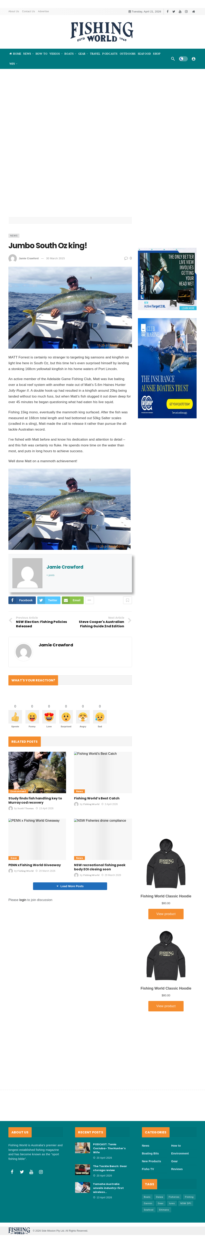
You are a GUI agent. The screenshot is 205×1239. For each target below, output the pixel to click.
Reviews (177, 1169)
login (22, 900)
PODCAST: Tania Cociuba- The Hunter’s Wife (109, 1148)
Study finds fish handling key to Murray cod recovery (35, 801)
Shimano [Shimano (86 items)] (164, 1210)
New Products (151, 1161)
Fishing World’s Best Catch (97, 799)
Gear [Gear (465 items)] (160, 1203)
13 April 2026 (44, 809)
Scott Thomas (25, 809)
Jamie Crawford (29, 258)
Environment (18, 792)
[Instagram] (186, 11)
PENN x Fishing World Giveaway (34, 866)
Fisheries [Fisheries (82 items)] (174, 1197)
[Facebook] (167, 11)
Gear (13, 859)
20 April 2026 (102, 1157)
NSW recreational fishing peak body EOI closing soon (100, 868)
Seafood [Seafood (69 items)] (149, 1210)
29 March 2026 (45, 871)
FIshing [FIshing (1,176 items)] (189, 1197)
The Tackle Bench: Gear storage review (110, 1168)
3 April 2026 (109, 805)
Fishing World (91, 804)
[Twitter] (173, 11)
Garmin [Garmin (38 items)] (148, 1203)
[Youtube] (180, 11)
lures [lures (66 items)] (172, 1203)
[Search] (173, 59)
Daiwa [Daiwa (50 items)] (159, 1197)
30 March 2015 (55, 258)
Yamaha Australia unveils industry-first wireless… (108, 1188)
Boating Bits (150, 1153)
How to (176, 1145)
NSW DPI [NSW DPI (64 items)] (185, 1203)
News (14, 235)
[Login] (194, 59)
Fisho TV (148, 1169)
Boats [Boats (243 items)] (147, 1197)
